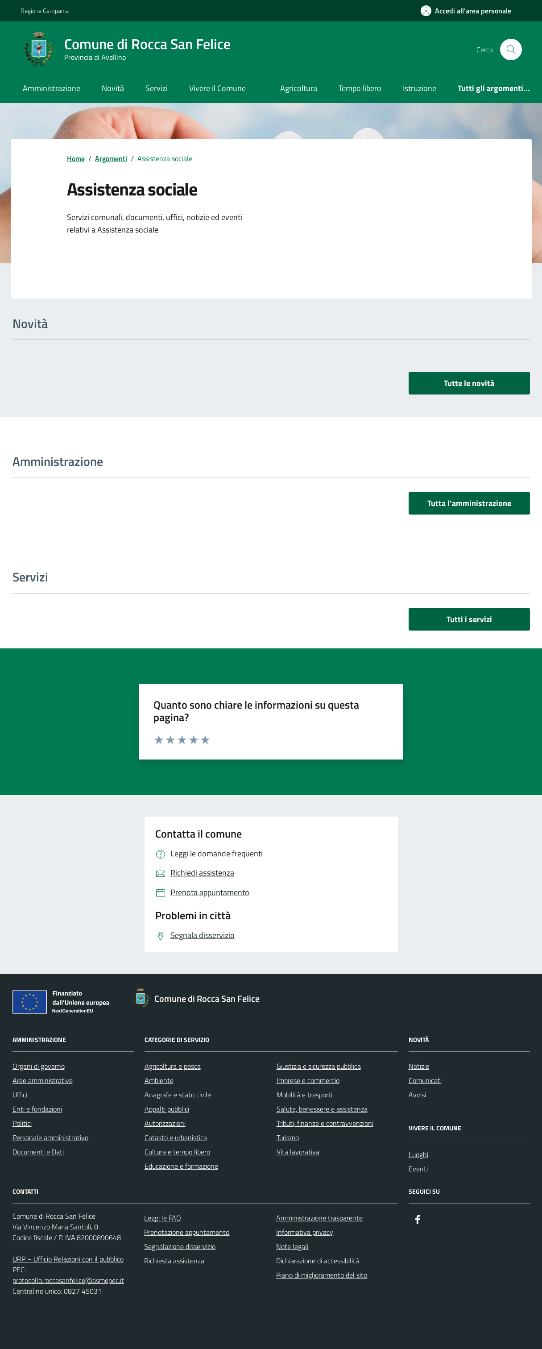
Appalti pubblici (167, 1109)
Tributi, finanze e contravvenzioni (325, 1123)
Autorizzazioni (165, 1123)
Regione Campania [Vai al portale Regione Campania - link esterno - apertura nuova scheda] (45, 10)
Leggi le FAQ (162, 1217)
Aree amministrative (42, 1080)
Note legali (292, 1246)
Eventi (418, 1168)
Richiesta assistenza (174, 1260)
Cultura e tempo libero (177, 1151)
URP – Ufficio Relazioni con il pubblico (68, 1259)
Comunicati (425, 1080)
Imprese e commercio (308, 1080)
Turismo (288, 1137)
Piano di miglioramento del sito (321, 1275)
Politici (22, 1123)
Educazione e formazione (181, 1166)
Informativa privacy (304, 1232)
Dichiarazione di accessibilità (317, 1260)
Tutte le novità (469, 383)
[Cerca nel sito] (510, 49)
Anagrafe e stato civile (178, 1094)
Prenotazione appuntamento (186, 1232)
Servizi (156, 88)
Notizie (419, 1066)
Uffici (19, 1094)
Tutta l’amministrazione (469, 503)
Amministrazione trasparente (319, 1217)
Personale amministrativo (50, 1137)
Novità (113, 88)
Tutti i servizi (469, 619)
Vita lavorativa (298, 1151)
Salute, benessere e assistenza (322, 1109)
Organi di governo (38, 1066)
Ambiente (159, 1080)
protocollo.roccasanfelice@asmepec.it (68, 1280)
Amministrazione (51, 88)
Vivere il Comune (217, 88)
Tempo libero (360, 88)
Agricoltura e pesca (173, 1066)
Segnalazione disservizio (179, 1246)
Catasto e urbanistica (176, 1137)
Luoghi (418, 1154)
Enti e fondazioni (37, 1109)
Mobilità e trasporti (304, 1094)
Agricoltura (298, 88)
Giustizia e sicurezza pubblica (319, 1066)
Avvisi (417, 1094)
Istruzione (419, 88)
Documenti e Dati (38, 1151)
